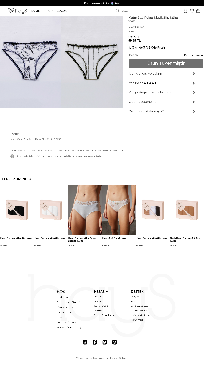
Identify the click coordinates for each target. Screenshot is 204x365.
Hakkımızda (63, 297)
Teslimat (98, 310)
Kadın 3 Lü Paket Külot (114, 238)
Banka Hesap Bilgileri (68, 302)
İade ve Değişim (102, 305)
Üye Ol (97, 296)
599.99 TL (107, 245)
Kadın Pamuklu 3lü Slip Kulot (16, 238)
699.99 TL (5, 245)
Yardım (135, 301)
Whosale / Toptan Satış (69, 327)
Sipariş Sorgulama (104, 315)
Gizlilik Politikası (139, 310)
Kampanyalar (64, 312)
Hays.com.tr (63, 317)
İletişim (135, 296)
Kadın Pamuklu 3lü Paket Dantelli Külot (82, 239)
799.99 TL (73, 245)
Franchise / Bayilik (66, 322)
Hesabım (98, 301)
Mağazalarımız (65, 307)
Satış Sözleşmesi (139, 305)
